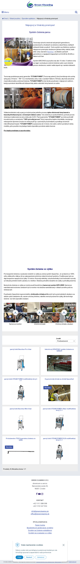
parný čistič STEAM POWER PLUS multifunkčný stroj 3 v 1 (59, 439)
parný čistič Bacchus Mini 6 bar (21, 409)
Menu (5, 12)
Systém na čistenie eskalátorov (40, 530)
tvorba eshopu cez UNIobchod (45, 562)
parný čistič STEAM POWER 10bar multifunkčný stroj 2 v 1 (59, 409)
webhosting (58, 562)
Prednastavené (62, 341)
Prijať (19, 557)
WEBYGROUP (72, 562)
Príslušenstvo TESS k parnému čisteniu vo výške (20, 439)
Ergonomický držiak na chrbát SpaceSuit (59, 379)
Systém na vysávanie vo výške (40, 533)
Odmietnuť (40, 557)
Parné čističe (40, 525)
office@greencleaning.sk (40, 514)
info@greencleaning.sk (40, 511)
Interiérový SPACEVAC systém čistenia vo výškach (59, 350)
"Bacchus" (50, 52)
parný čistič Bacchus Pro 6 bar (20, 349)
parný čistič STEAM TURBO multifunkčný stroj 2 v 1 (20, 379)
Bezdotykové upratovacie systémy (40, 528)
